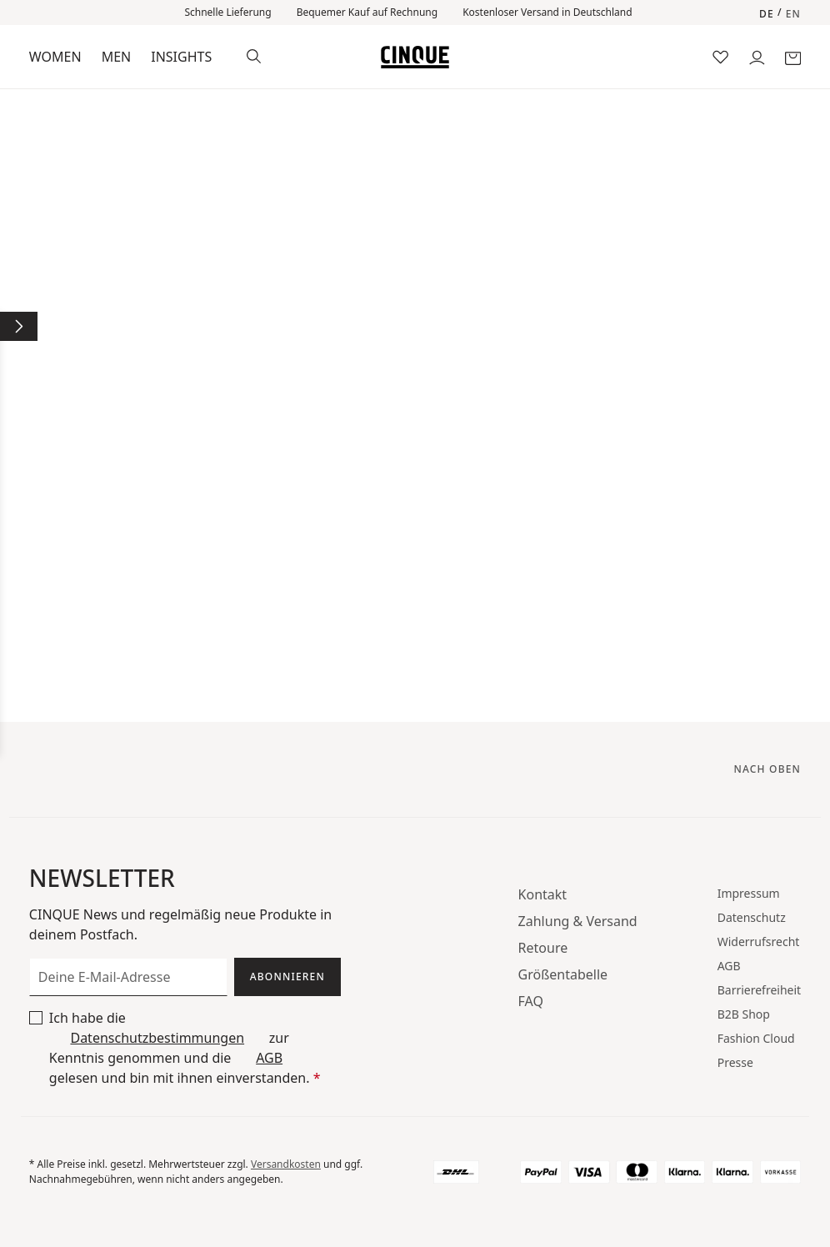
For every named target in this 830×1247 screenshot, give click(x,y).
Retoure (543, 948)
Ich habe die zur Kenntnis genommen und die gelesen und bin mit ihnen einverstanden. (185, 1048)
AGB (269, 1058)
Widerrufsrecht (759, 941)
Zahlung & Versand (578, 921)
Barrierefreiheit (759, 990)
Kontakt (543, 894)
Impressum (749, 893)
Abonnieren (287, 976)
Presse (735, 1062)
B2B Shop (744, 1014)
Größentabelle (563, 974)
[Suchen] (253, 55)
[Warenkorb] (793, 56)
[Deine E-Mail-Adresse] (128, 977)
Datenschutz (752, 917)
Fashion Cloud (756, 1038)
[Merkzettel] (720, 56)
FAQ (530, 1001)
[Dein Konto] (757, 56)
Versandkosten (286, 1164)
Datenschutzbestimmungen (157, 1038)
